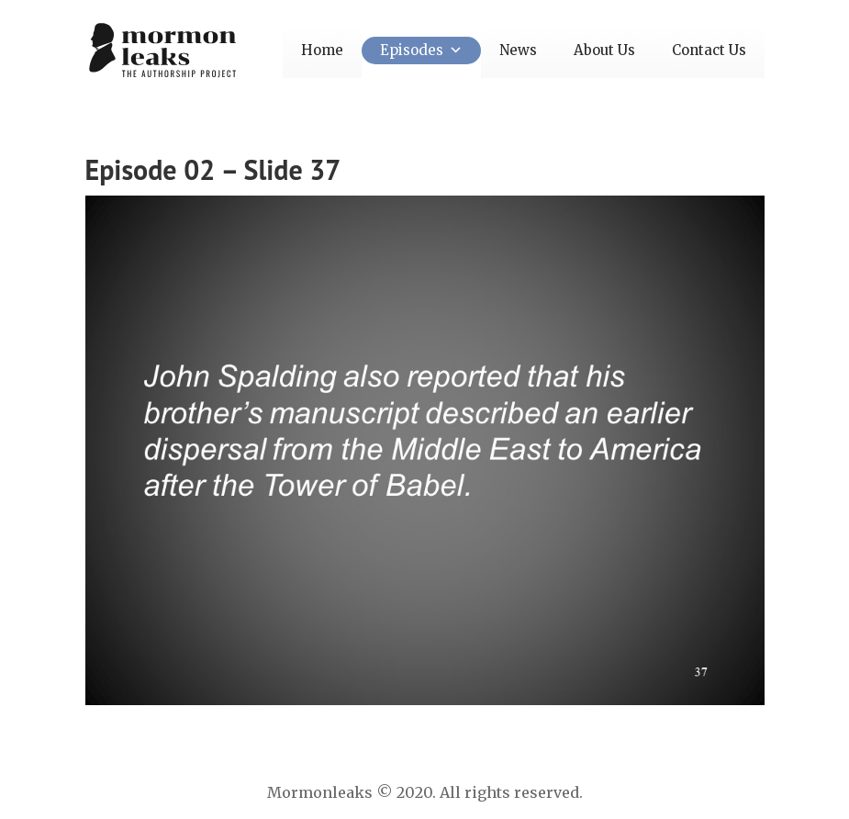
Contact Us (709, 50)
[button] (453, 50)
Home (322, 50)
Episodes (421, 50)
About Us (604, 50)
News (518, 50)
